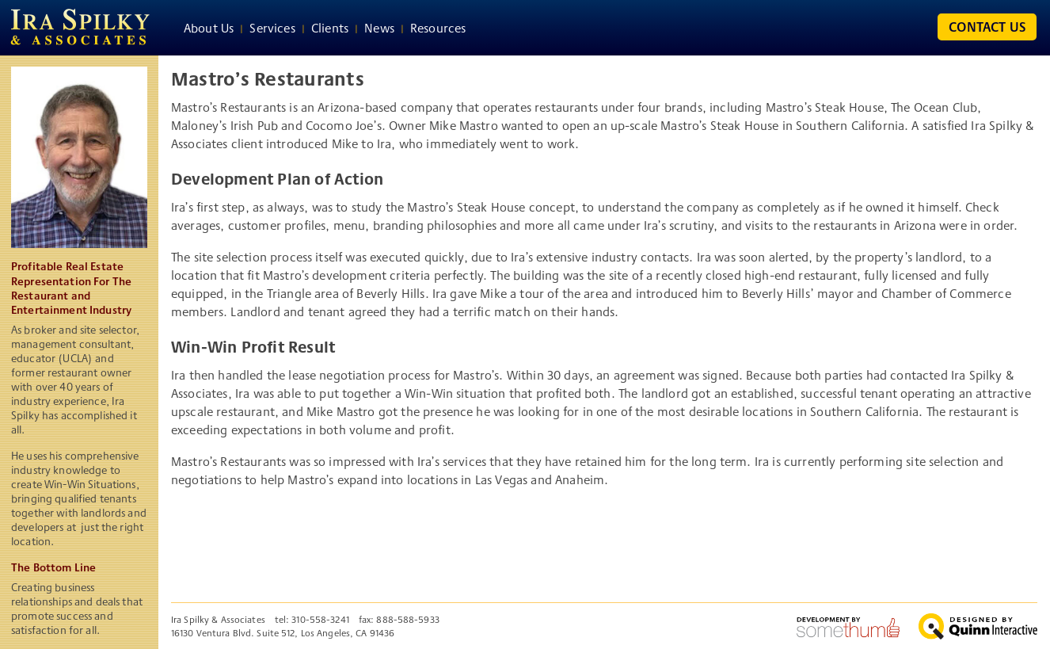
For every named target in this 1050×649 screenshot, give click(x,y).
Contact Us (987, 26)
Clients (329, 28)
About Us (209, 28)
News (379, 28)
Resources (438, 28)
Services (272, 28)
